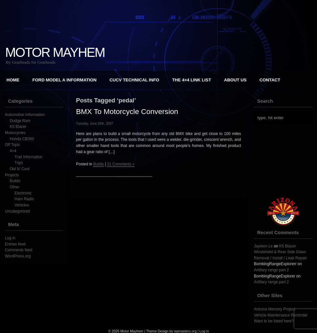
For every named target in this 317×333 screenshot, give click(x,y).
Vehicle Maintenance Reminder (281, 315)
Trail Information (28, 157)
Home (12, 80)
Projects (12, 175)
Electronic (23, 193)
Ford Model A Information (64, 80)
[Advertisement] (158, 231)
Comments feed (18, 250)
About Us (235, 80)
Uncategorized (17, 211)
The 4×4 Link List (191, 80)
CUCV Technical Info (134, 80)
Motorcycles (15, 132)
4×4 (13, 151)
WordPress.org (18, 256)
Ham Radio (24, 199)
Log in (10, 238)
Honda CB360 (22, 139)
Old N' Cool (19, 169)
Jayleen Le (263, 246)
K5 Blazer (18, 126)
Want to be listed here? (274, 321)
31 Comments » (121, 164)
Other (14, 187)
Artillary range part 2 (271, 270)
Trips (19, 163)
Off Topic (12, 144)
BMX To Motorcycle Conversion (127, 111)
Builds (15, 181)
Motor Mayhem (55, 52)
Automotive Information (25, 114)
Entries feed (15, 244)
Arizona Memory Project (274, 309)
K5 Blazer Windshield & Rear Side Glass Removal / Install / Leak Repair (280, 252)
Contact (269, 80)
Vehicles (22, 205)
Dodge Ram (20, 121)
